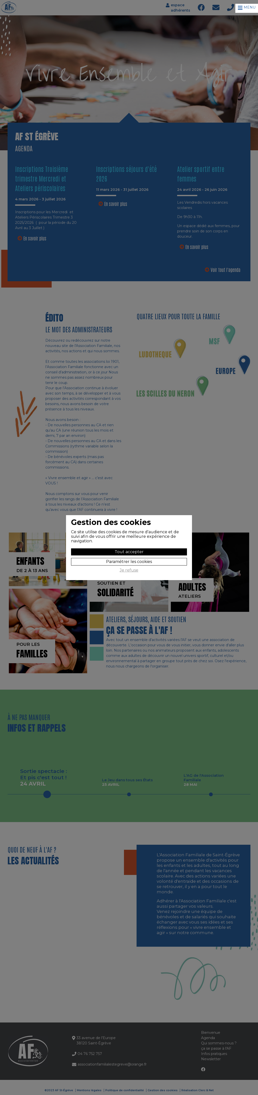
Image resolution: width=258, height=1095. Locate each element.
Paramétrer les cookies (129, 561)
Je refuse (129, 570)
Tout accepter (129, 551)
